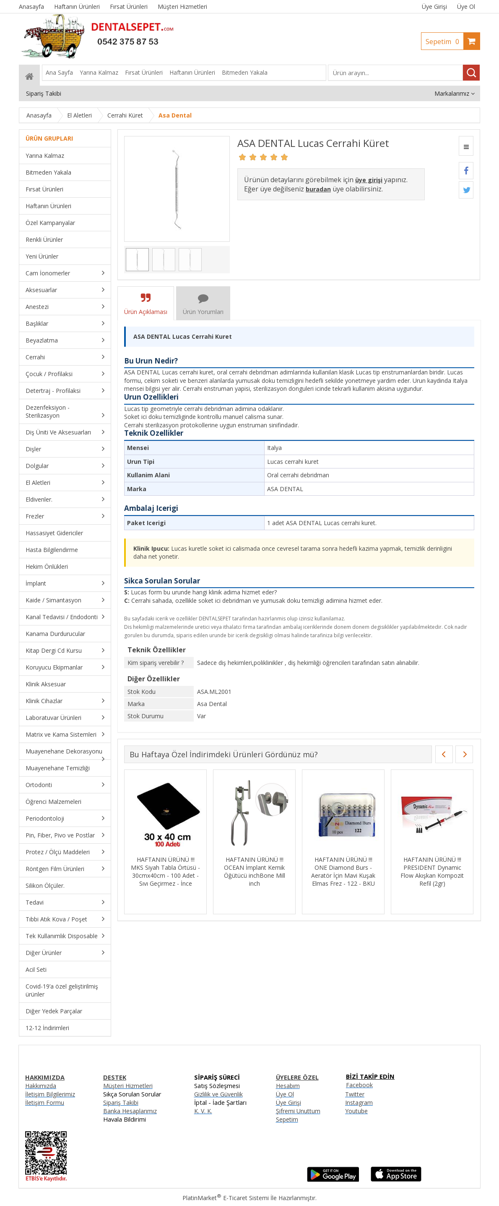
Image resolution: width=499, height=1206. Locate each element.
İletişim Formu (44, 1103)
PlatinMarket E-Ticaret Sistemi (225, 1198)
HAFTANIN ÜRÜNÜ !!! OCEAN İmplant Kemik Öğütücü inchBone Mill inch (254, 871)
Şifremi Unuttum (298, 1111)
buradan (318, 189)
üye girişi (368, 180)
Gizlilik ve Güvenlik (218, 1094)
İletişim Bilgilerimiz (50, 1094)
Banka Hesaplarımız (130, 1111)
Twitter (354, 1094)
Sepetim (444, 41)
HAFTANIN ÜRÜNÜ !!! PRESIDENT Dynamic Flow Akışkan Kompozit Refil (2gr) (432, 871)
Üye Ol (466, 6)
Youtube (356, 1111)
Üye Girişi (434, 6)
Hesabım (288, 1086)
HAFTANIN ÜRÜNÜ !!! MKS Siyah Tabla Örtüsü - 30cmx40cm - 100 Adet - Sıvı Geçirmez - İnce (165, 871)
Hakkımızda (40, 1086)
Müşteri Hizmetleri (128, 1086)
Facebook (359, 1085)
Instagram (359, 1103)
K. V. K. (203, 1111)
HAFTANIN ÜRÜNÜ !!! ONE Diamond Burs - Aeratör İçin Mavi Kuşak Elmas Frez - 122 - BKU (343, 871)
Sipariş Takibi (120, 1103)
